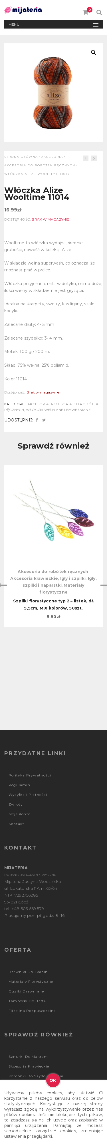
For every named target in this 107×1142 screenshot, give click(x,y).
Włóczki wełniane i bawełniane (58, 409)
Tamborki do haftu (28, 1001)
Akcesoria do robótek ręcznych (39, 165)
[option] (53, 546)
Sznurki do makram (28, 1056)
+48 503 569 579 (27, 908)
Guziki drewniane (26, 991)
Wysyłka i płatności (28, 794)
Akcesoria (52, 157)
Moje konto (20, 814)
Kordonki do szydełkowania (36, 1076)
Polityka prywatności (30, 775)
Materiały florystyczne (31, 981)
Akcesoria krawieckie (34, 578)
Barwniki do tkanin (28, 972)
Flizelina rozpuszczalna (32, 1010)
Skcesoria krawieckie (29, 1066)
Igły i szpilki (73, 578)
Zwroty (16, 804)
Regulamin (19, 785)
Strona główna (21, 157)
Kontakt (16, 824)
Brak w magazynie (50, 219)
